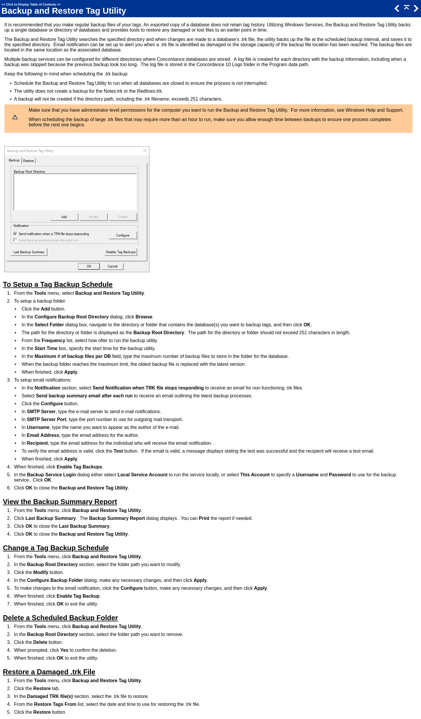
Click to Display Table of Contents (31, 4)
